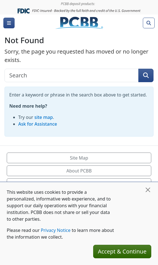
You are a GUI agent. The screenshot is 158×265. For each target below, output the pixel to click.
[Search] (149, 23)
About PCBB (78, 171)
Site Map (79, 158)
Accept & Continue (122, 251)
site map (43, 117)
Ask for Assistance (37, 124)
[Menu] (9, 23)
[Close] (148, 189)
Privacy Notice (55, 230)
